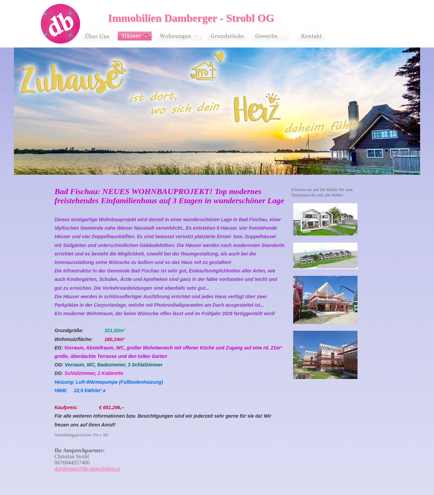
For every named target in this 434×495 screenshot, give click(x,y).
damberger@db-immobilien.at (87, 469)
